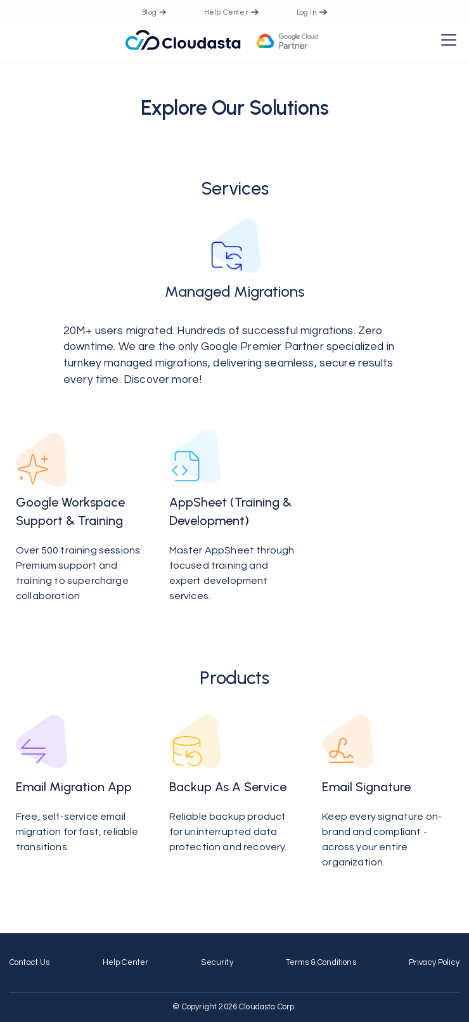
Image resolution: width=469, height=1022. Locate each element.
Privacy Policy (434, 963)
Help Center (126, 963)
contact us (30, 963)
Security (217, 963)
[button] (446, 40)
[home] (222, 40)
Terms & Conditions (321, 963)
